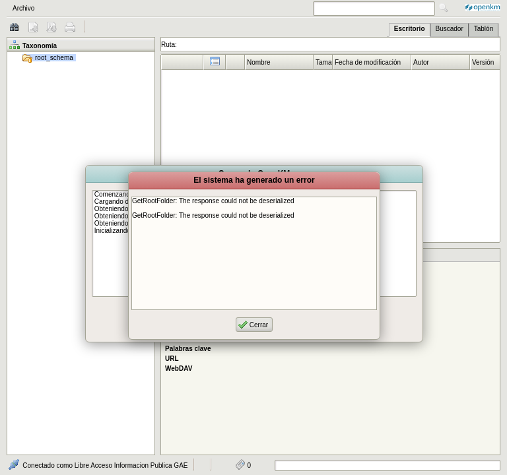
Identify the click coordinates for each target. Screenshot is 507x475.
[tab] (409, 30)
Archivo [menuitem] (23, 8)
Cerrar (259, 325)
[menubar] (145, 8)
